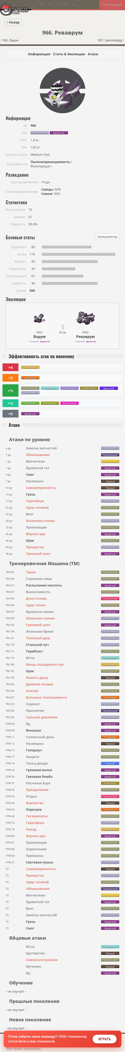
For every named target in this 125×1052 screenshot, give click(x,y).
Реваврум (85, 336)
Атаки (93, 54)
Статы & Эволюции (69, 54)
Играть (104, 1039)
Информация (39, 54)
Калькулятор (107, 236)
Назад (13, 22)
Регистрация (112, 5)
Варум (40, 336)
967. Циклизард (111, 40)
